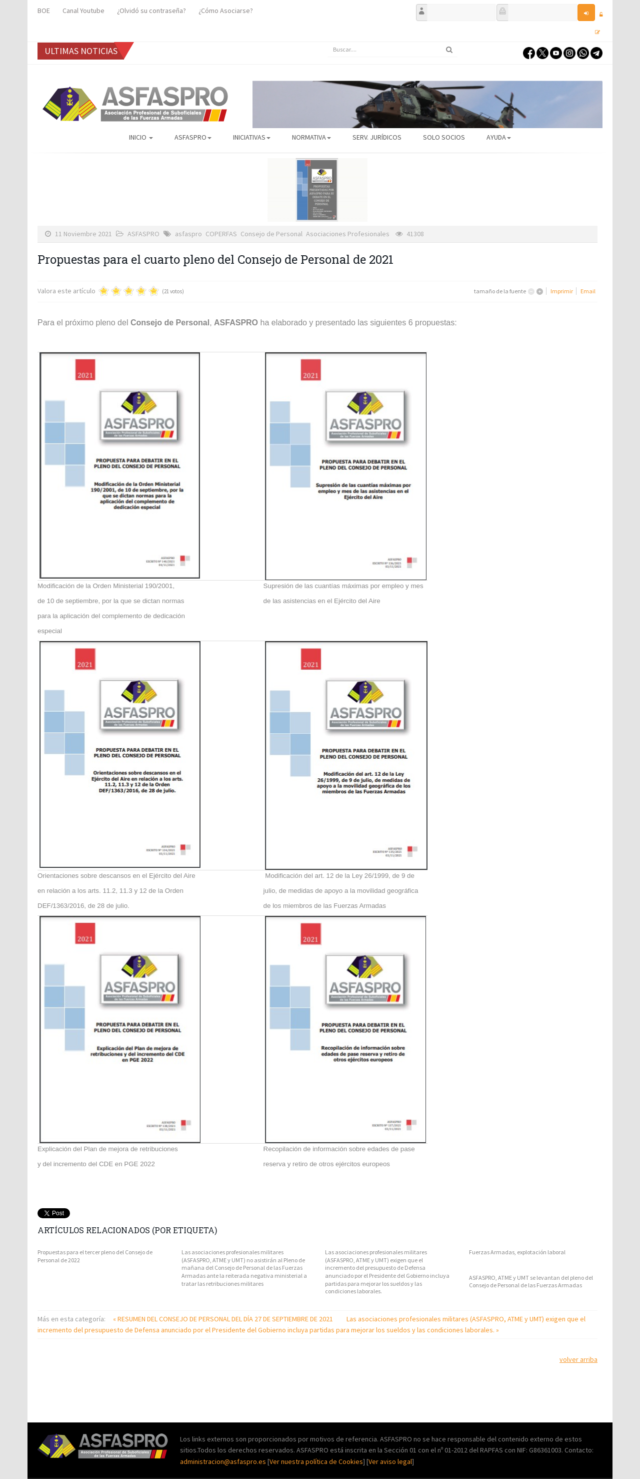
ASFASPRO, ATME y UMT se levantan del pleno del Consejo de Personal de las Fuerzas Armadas (531, 1281)
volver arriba (579, 1359)
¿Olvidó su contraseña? (151, 10)
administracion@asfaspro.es (224, 1461)
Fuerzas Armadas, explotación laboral (517, 1252)
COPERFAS (221, 233)
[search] (393, 49)
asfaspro (188, 233)
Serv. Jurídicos (377, 137)
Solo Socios (444, 137)
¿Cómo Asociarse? (225, 10)
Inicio (141, 137)
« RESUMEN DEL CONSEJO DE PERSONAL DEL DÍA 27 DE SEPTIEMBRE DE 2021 (223, 1318)
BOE (44, 10)
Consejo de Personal (271, 233)
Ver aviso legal (390, 1461)
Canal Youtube (83, 10)
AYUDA (498, 137)
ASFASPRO (193, 137)
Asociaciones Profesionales (348, 233)
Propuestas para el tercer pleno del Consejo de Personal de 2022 (95, 1256)
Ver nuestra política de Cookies (316, 1461)
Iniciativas (251, 137)
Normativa (311, 137)
